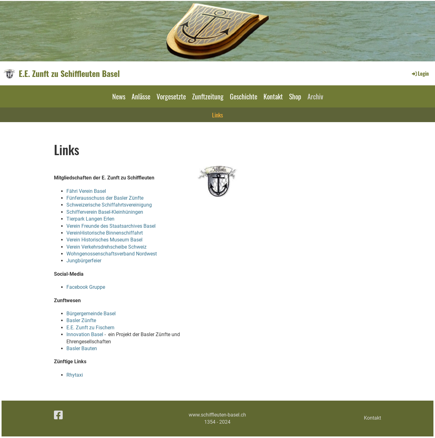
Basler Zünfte (81, 320)
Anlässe (141, 96)
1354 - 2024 (217, 422)
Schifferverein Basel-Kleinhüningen (104, 212)
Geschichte (243, 96)
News (118, 96)
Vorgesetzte (171, 96)
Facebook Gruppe (86, 287)
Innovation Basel (84, 334)
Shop (295, 96)
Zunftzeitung (208, 96)
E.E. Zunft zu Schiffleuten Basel (69, 73)
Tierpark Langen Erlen (90, 219)
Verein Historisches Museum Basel (104, 240)
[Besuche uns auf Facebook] (58, 415)
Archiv (315, 96)
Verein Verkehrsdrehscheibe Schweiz (106, 247)
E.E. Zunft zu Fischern (90, 328)
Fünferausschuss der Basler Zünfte (104, 198)
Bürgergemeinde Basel (91, 314)
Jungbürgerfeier (83, 261)
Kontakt (273, 96)
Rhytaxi (74, 375)
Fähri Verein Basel (86, 191)
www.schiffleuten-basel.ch (217, 415)
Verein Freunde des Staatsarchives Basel (111, 226)
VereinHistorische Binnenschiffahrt (104, 233)
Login (420, 73)
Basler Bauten (81, 348)
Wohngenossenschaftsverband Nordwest (111, 254)
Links (217, 114)
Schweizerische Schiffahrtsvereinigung (109, 205)
